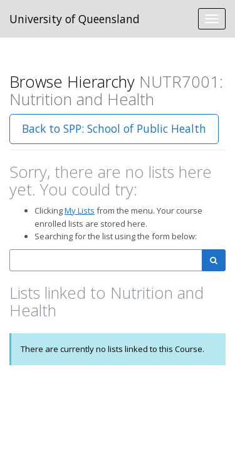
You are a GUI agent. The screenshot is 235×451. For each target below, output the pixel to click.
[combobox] (105, 260)
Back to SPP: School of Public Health (114, 128)
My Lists (80, 210)
